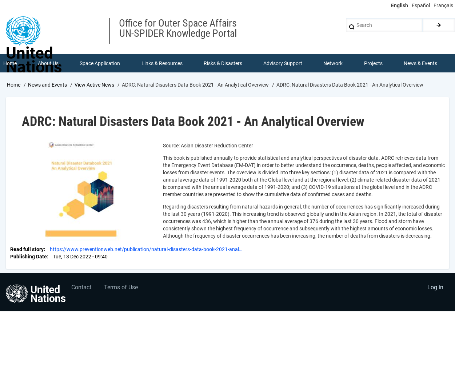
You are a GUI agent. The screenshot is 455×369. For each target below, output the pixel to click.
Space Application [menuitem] (100, 63)
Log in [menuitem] (435, 287)
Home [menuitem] (10, 63)
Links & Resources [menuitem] (162, 63)
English (399, 5)
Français (443, 5)
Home (13, 85)
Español (421, 5)
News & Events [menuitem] (420, 63)
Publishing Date (28, 256)
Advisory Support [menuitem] (282, 63)
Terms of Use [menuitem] (121, 287)
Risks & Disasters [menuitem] (223, 63)
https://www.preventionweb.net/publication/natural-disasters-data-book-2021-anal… (146, 249)
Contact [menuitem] (81, 287)
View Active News (94, 85)
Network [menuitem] (333, 63)
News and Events (47, 85)
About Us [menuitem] (48, 63)
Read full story (27, 249)
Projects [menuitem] (373, 63)
